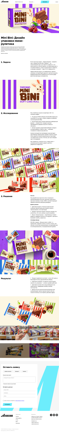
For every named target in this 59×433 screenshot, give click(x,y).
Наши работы (18, 418)
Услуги (17, 416)
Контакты (18, 423)
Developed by (7, 430)
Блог (17, 421)
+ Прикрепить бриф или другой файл (9, 383)
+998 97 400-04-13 (19, 1)
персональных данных (19, 400)
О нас (17, 419)
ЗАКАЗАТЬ (45, 1)
